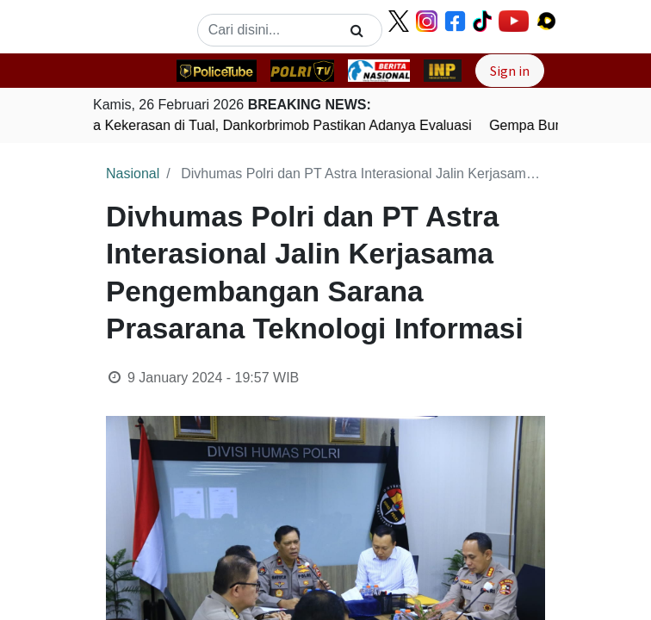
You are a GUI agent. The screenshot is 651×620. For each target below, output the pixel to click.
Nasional (132, 173)
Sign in (510, 70)
